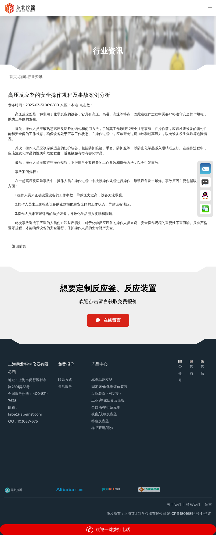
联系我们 (193, 504)
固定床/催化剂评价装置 (109, 387)
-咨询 (207, 514)
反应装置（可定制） (107, 393)
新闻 (22, 76)
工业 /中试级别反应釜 (108, 400)
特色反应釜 (100, 421)
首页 (13, 76)
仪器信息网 (149, 489)
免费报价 (66, 364)
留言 (208, 504)
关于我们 (174, 504)
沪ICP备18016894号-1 (184, 514)
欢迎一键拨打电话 (108, 529)
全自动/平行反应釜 (105, 407)
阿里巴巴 (69, 489)
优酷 (110, 489)
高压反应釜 (24, 114)
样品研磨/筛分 (102, 428)
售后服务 (65, 387)
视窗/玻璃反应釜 (104, 414)
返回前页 (19, 246)
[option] (108, 43)
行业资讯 (34, 76)
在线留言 (108, 320)
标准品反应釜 (101, 380)
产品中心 (99, 364)
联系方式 (65, 380)
